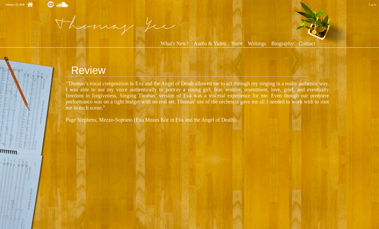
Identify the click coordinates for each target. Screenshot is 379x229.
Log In (372, 4)
